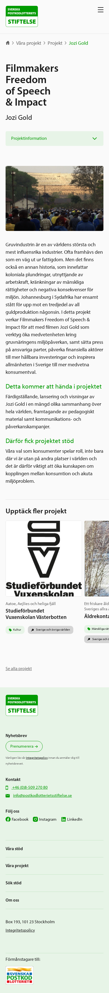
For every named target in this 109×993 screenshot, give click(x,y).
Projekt (55, 43)
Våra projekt (28, 43)
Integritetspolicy (37, 758)
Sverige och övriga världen (52, 629)
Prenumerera (21, 746)
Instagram (48, 819)
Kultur (17, 629)
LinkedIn (74, 819)
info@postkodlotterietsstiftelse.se (42, 795)
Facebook (20, 819)
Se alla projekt (19, 668)
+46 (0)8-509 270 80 (29, 787)
